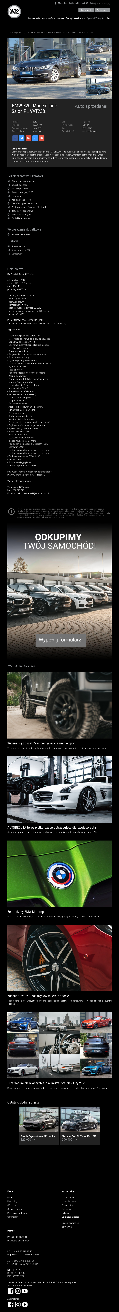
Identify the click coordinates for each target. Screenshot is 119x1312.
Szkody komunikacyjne (75, 18)
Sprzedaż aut (68, 1205)
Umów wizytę (86, 10)
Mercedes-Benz (48, 18)
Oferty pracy (13, 1205)
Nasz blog (12, 1201)
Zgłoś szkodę (102, 10)
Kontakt (60, 18)
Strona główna (16, 32)
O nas (10, 1197)
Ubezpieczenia (34, 18)
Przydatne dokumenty (18, 1240)
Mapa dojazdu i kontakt (66, 3)
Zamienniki (67, 1227)
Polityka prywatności (17, 1213)
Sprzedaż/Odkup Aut (96, 18)
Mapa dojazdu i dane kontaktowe (23, 1254)
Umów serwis (68, 1197)
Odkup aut (67, 1209)
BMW (50, 32)
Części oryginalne (70, 1223)
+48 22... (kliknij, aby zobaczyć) (96, 3)
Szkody (65, 1213)
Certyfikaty (12, 1217)
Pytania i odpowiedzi (17, 1237)
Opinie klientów (14, 1209)
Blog (108, 18)
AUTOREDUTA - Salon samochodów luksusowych (14, 11)
